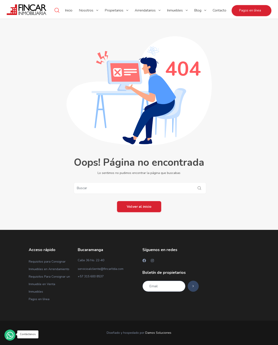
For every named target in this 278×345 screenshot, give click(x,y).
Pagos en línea (39, 299)
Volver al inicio (139, 206)
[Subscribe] (193, 286)
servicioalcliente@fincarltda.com (100, 269)
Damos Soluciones (158, 333)
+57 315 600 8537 (91, 276)
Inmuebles (36, 292)
